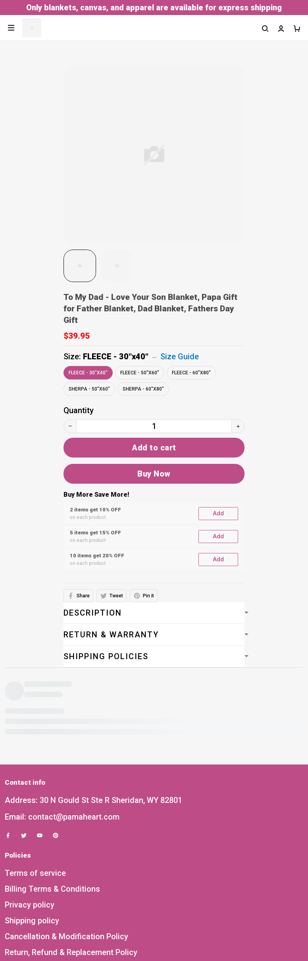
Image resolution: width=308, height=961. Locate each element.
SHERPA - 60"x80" (143, 389)
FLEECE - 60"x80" (191, 373)
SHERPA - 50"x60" (89, 389)
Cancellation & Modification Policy (66, 808)
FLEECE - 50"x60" (139, 373)
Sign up (283, 890)
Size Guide (179, 356)
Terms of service (35, 745)
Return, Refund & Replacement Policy (71, 824)
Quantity (79, 410)
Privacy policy (29, 777)
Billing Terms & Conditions (52, 761)
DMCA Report (135, 924)
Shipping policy (32, 792)
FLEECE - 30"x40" (115, 356)
